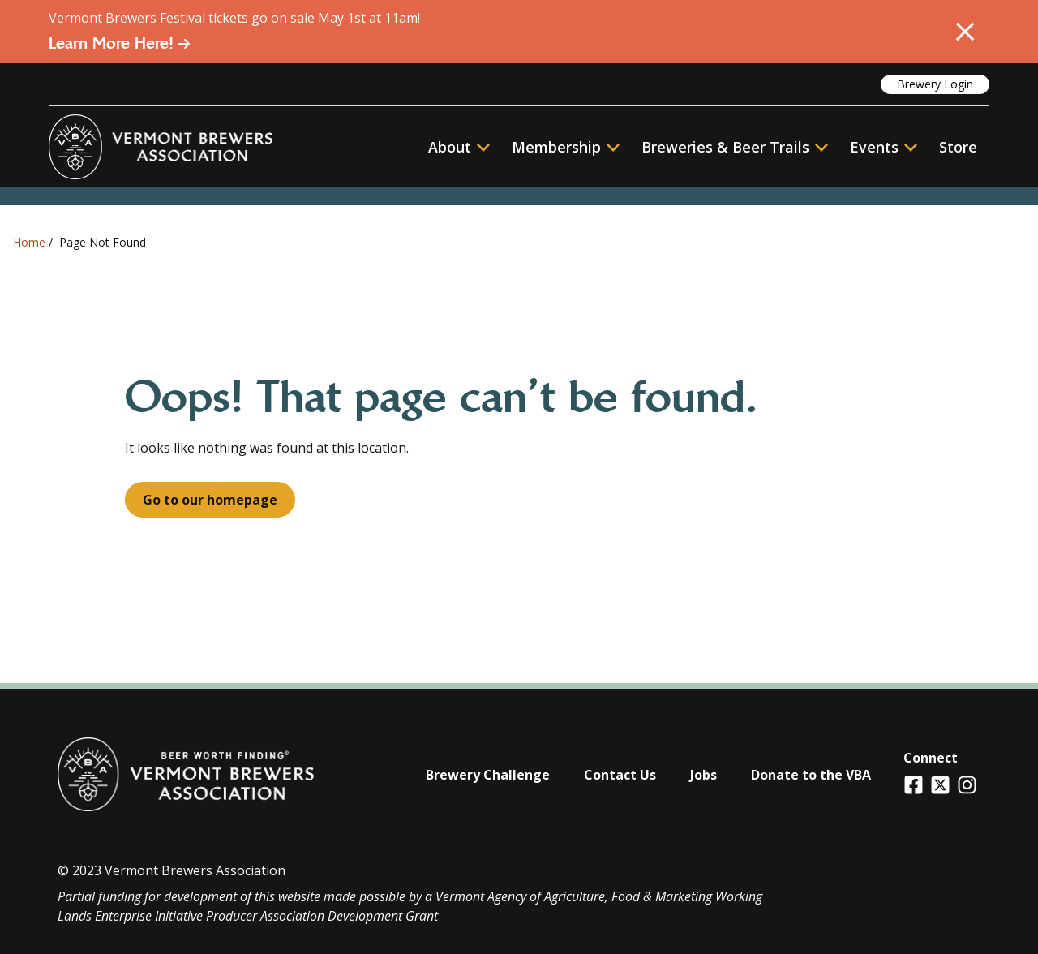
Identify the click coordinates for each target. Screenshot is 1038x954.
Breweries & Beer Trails (734, 147)
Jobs (703, 775)
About (459, 147)
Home (29, 242)
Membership (556, 147)
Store (958, 147)
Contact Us (620, 775)
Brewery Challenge (488, 775)
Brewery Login (935, 84)
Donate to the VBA (811, 775)
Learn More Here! (120, 43)
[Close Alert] (965, 31)
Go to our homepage (210, 500)
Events (874, 147)
